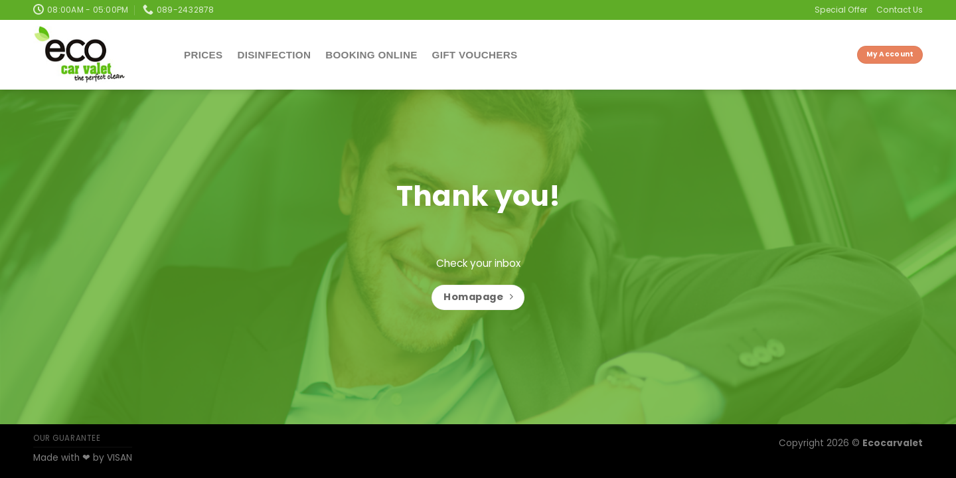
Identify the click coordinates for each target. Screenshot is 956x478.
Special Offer (841, 9)
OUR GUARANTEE (67, 438)
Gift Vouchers (475, 54)
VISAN (119, 457)
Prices (203, 54)
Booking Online (371, 54)
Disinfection (274, 54)
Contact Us (899, 9)
